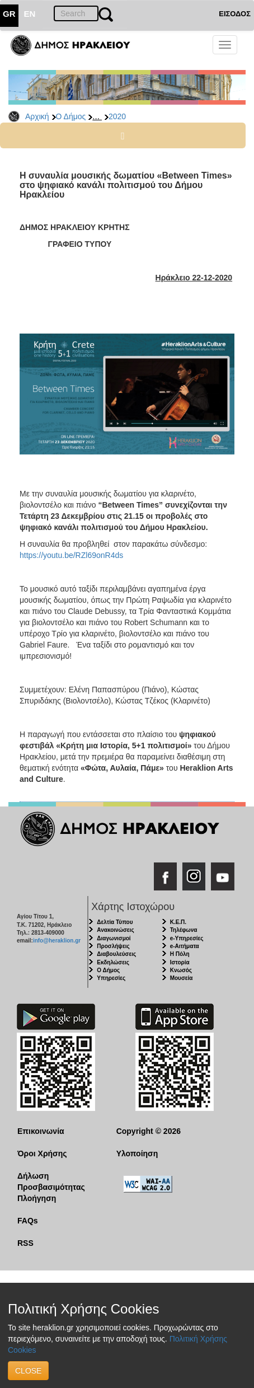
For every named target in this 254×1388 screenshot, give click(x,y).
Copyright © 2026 (148, 1131)
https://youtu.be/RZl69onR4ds (71, 555)
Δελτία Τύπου (115, 922)
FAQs (27, 1220)
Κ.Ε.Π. (178, 922)
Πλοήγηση (36, 1198)
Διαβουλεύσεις (116, 954)
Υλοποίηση (137, 1153)
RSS (25, 1243)
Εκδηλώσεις (113, 962)
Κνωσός (181, 970)
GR (9, 13)
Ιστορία (180, 962)
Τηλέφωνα (183, 930)
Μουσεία (181, 978)
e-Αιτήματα (184, 946)
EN (30, 13)
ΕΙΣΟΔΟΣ (235, 14)
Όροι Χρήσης (42, 1153)
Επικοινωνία (40, 1131)
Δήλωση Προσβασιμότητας (51, 1181)
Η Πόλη (180, 954)
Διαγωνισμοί (113, 938)
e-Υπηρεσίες (187, 938)
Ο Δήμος (71, 116)
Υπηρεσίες (111, 978)
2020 (117, 116)
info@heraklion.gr (57, 940)
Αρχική (37, 116)
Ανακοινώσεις (115, 930)
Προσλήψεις (113, 946)
